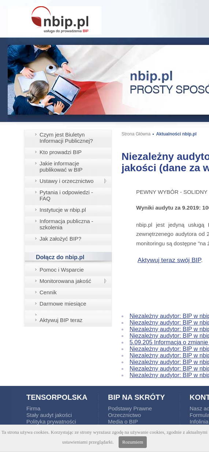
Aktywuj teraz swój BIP (169, 260)
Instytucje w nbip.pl (63, 210)
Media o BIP (123, 421)
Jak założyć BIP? (60, 238)
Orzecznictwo (124, 415)
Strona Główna (136, 134)
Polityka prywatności (51, 421)
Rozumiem (132, 442)
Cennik (48, 292)
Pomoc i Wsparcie (62, 270)
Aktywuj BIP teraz (61, 320)
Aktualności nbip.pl (176, 134)
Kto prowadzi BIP (61, 152)
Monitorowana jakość (65, 281)
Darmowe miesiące (63, 303)
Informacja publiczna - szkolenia (66, 224)
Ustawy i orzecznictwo (67, 181)
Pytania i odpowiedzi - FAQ (66, 195)
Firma (33, 408)
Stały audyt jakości (49, 415)
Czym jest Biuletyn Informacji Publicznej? (66, 137)
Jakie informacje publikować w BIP (61, 166)
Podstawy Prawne (130, 408)
